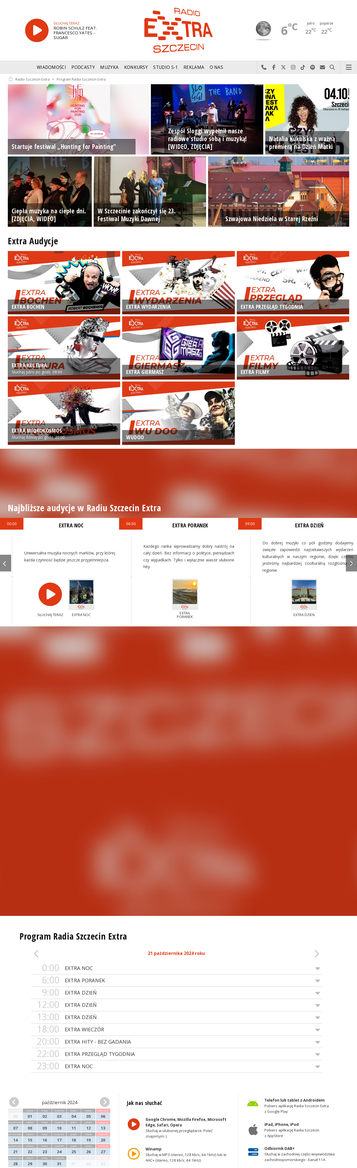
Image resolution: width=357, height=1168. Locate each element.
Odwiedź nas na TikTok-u (303, 67)
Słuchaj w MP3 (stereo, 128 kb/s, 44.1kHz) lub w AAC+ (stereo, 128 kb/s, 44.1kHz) (185, 1155)
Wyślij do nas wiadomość (322, 67)
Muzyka (109, 67)
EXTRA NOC (176, 968)
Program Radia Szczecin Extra (81, 79)
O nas (216, 67)
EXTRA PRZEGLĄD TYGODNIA (176, 1054)
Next (351, 563)
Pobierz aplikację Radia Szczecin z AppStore (291, 1130)
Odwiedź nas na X (283, 67)
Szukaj (332, 67)
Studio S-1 (165, 67)
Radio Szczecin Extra (29, 79)
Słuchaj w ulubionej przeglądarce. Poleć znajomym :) (185, 1128)
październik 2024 (59, 1102)
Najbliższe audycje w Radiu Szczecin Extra (84, 508)
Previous (5, 563)
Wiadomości (51, 67)
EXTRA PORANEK (176, 980)
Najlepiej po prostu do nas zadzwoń (264, 67)
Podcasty (83, 67)
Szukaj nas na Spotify (313, 67)
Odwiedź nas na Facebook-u (274, 67)
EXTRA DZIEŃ (176, 993)
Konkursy (136, 67)
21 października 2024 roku (176, 953)
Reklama (194, 67)
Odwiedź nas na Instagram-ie (293, 67)
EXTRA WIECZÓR (176, 1030)
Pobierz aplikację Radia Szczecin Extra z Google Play (296, 1106)
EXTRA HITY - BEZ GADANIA (176, 1042)
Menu (348, 67)
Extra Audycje (33, 241)
